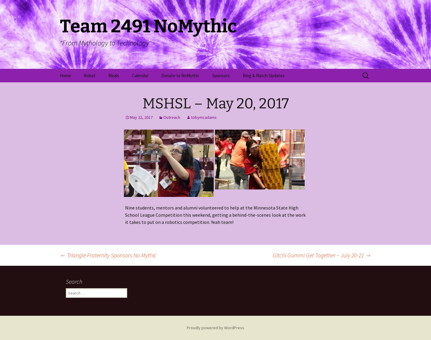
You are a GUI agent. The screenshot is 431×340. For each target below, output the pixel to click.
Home (65, 75)
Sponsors (221, 75)
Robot (89, 75)
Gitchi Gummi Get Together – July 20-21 (322, 255)
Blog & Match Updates (264, 75)
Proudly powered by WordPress (215, 327)
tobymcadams (204, 117)
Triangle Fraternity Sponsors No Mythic (108, 255)
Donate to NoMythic (180, 75)
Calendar (140, 75)
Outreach (171, 117)
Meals (113, 75)
